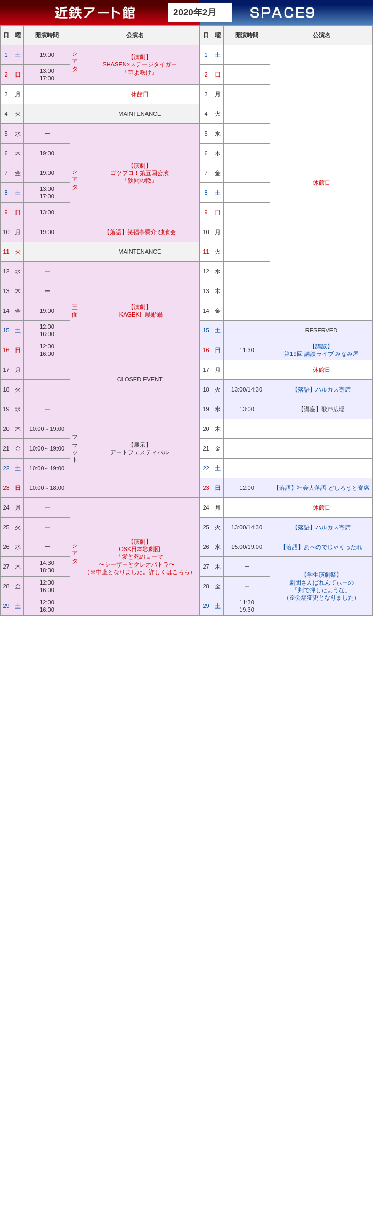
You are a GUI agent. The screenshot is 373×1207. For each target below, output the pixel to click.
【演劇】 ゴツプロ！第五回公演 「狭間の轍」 (139, 173)
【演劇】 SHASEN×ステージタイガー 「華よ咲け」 (140, 65)
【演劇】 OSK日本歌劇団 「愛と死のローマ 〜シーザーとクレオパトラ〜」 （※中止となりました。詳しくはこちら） (140, 556)
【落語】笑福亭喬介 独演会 (140, 232)
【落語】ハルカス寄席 (321, 389)
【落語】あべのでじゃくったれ (321, 547)
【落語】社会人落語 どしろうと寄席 (321, 488)
